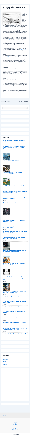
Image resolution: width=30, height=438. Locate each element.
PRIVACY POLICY (15, 429)
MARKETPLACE (15, 427)
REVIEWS (15, 424)
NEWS (15, 423)
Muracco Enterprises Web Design (7, 357)
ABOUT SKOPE (15, 428)
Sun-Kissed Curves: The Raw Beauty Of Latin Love (13, 296)
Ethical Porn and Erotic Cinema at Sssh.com (12, 306)
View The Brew (4, 364)
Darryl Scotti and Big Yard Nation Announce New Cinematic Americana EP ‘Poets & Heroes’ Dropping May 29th (14, 278)
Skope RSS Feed (5, 361)
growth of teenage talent (7, 39)
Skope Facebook (5, 359)
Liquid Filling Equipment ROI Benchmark (11, 160)
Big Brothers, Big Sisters (6, 56)
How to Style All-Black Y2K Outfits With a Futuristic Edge (14, 215)
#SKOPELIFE (15, 425)
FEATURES (15, 422)
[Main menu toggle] (28, 2)
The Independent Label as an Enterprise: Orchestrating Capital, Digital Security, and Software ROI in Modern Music (14, 147)
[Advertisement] (15, 384)
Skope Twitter (4, 362)
